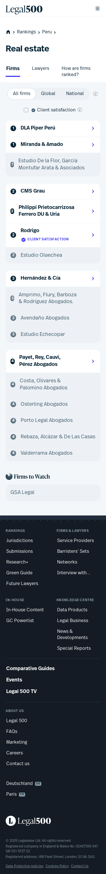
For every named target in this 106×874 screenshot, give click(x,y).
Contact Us (79, 866)
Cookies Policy (57, 866)
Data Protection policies (24, 866)
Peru (49, 32)
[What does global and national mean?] (95, 94)
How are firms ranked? (76, 71)
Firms (13, 69)
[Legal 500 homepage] (53, 821)
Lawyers (40, 68)
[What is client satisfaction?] (80, 110)
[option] (21, 94)
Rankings (29, 32)
